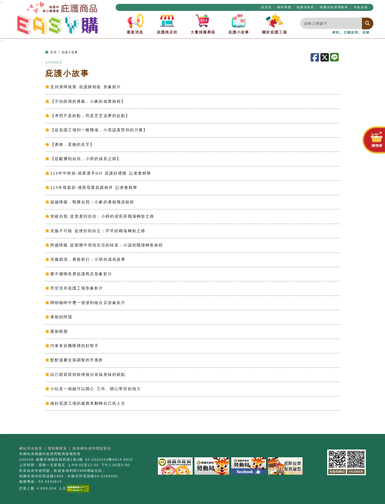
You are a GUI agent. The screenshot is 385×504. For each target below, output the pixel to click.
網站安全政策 (30, 448)
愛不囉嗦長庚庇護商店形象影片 (78, 274)
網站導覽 (284, 7)
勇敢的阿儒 (58, 317)
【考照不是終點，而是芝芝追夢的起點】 (87, 116)
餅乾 (335, 32)
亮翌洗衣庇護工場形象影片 (74, 288)
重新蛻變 (56, 331)
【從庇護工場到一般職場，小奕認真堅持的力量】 (96, 130)
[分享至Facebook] (315, 57)
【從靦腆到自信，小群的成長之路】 (83, 159)
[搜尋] (368, 23)
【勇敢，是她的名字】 (69, 144)
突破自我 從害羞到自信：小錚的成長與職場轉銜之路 (99, 216)
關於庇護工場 (274, 23)
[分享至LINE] (335, 57)
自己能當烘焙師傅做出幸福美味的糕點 (85, 374)
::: (2, 40)
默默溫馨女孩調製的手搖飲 (74, 360)
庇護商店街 (167, 23)
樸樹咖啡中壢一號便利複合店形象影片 (85, 303)
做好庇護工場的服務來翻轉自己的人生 (85, 403)
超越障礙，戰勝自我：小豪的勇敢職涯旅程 (89, 202)
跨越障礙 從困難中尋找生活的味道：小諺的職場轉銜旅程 (104, 245)
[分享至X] (325, 57)
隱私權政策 (57, 448)
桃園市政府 (305, 7)
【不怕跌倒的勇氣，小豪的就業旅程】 (85, 101)
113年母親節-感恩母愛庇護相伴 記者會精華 (91, 187)
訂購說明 (351, 32)
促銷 (365, 32)
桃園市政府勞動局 (334, 7)
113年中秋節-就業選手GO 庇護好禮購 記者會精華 (98, 173)
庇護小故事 (238, 23)
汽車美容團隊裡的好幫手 (72, 346)
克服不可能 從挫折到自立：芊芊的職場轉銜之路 (95, 231)
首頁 (53, 52)
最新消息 (135, 23)
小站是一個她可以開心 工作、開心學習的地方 (93, 389)
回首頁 (266, 7)
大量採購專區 (203, 23)
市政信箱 (361, 7)
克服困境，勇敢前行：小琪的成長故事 (85, 259)
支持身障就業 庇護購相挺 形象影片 (83, 87)
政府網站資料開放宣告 (92, 448)
